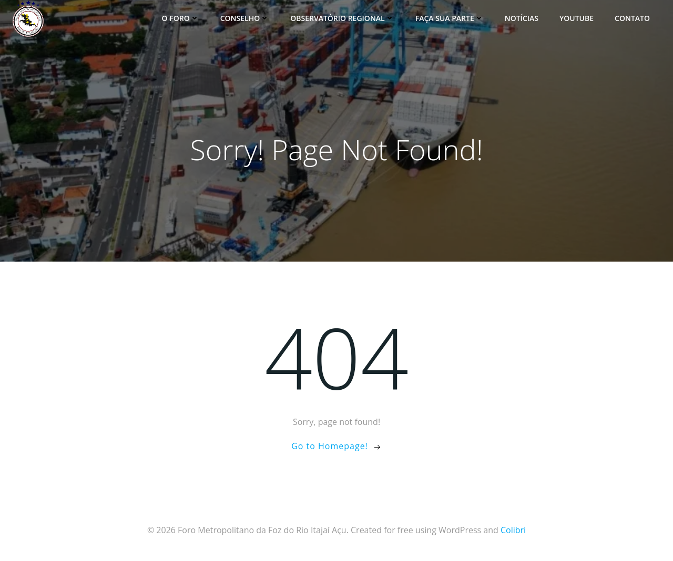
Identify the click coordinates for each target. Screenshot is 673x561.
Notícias (521, 18)
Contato (632, 18)
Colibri (513, 530)
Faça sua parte (449, 18)
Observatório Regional (342, 18)
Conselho (245, 18)
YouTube (576, 18)
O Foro (180, 18)
